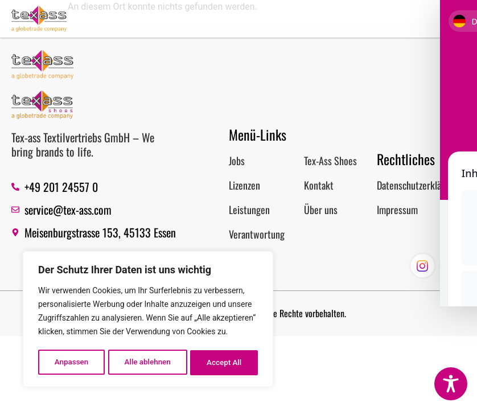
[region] (148, 320)
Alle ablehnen (148, 362)
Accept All (225, 362)
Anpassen (71, 362)
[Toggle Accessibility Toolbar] (450, 383)
